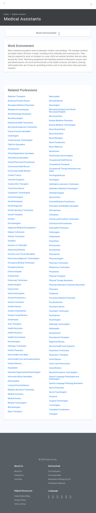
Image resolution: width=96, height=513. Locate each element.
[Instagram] (63, 497)
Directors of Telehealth (17, 245)
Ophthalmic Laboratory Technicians (64, 184)
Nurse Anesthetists (57, 129)
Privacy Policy (20, 500)
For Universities (54, 475)
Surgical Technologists (58, 401)
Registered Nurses (57, 342)
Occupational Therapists (59, 164)
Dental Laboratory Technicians (20, 210)
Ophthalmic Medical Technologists (63, 188)
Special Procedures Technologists (63, 372)
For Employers (54, 471)
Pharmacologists (56, 258)
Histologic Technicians (17, 346)
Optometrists (54, 197)
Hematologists (14, 342)
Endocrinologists (15, 271)
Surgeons (53, 396)
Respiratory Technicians (59, 350)
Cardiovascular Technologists (20, 140)
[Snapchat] (72, 497)
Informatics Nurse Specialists (20, 377)
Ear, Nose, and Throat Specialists (21, 254)
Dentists (11, 219)
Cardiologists (13, 136)
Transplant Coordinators (59, 409)
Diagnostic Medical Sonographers (22, 228)
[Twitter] (59, 497)
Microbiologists (14, 407)
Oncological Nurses (57, 175)
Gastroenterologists (16, 293)
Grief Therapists (14, 324)
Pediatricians (54, 237)
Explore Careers (19, 14)
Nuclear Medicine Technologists (62, 125)
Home (6, 14)
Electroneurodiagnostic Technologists (23, 258)
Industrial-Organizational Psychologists (24, 372)
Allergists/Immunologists (18, 109)
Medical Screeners (15, 394)
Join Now (18, 479)
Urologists (53, 414)
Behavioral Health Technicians (20, 123)
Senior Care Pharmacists (59, 364)
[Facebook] (50, 497)
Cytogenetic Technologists (19, 193)
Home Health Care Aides (18, 355)
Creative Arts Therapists (18, 184)
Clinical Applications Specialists (21, 153)
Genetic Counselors (16, 302)
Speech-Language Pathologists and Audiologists (64, 378)
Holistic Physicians (15, 350)
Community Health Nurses (19, 166)
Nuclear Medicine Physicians (61, 120)
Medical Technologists (17, 403)
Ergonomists (13, 289)
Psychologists (55, 320)
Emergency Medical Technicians (21, 263)
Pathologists (54, 232)
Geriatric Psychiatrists (17, 311)
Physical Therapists (57, 276)
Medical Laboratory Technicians (21, 390)
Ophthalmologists (56, 193)
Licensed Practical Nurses (18, 385)
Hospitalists (13, 368)
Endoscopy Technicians (17, 280)
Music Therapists (15, 411)
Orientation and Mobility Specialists (63, 206)
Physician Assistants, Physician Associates (67, 285)
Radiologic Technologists (59, 324)
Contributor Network (56, 483)
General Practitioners (16, 298)
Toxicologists (54, 405)
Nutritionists (54, 151)
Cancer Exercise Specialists (19, 131)
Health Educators (15, 333)
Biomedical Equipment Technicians (22, 127)
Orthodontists (55, 210)
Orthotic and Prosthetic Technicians (64, 219)
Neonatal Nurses (56, 101)
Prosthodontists (56, 302)
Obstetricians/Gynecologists (61, 156)
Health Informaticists (16, 337)
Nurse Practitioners (57, 142)
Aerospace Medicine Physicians (21, 105)
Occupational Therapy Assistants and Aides (64, 170)
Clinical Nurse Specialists (18, 158)
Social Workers (55, 368)
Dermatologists (14, 223)
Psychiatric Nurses (57, 307)
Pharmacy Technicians (58, 263)
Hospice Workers (15, 363)
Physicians (53, 289)
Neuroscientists (55, 116)
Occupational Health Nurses (60, 160)
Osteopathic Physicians (59, 228)
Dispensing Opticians (16, 250)
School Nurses (55, 359)
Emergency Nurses (16, 267)
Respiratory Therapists (58, 355)
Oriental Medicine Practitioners (62, 202)
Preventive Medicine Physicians (62, 298)
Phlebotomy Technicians (59, 267)
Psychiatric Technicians (59, 311)
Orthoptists (54, 215)
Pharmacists (54, 254)
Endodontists (13, 276)
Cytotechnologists (15, 197)
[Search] (91, 4)
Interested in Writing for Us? (59, 479)
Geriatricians (13, 320)
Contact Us (19, 475)
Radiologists (54, 328)
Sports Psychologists (58, 392)
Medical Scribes (14, 398)
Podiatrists (53, 293)
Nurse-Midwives (56, 147)
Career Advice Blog (22, 496)
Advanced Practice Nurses (19, 101)
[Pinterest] (67, 497)
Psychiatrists (54, 315)
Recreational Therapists (59, 337)
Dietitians (12, 241)
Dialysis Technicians (16, 232)
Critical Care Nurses (16, 188)
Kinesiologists (13, 381)
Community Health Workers (19, 171)
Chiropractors (13, 149)
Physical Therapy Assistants (61, 280)
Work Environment (48, 32)
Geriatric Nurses (14, 306)
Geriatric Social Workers (18, 315)
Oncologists (54, 180)
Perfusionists (54, 245)
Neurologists (54, 105)
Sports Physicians (56, 388)
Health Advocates (15, 328)
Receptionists (55, 333)
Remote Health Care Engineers (62, 346)
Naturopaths (54, 96)
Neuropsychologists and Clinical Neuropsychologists (62, 110)
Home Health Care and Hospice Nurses (24, 359)
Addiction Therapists (16, 96)
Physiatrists (54, 272)
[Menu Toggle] (4, 3)
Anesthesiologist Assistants (19, 114)
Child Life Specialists (16, 144)
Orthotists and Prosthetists (60, 223)
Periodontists (54, 250)
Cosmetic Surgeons (16, 180)
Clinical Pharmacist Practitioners (21, 162)
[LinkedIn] (54, 497)
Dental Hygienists (15, 206)
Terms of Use (19, 504)
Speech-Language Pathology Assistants (66, 383)
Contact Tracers (14, 175)
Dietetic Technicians (16, 236)
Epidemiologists (14, 285)
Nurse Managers (56, 138)
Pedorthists (54, 241)
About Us (18, 471)
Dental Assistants (15, 201)
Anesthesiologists (15, 118)
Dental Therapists (15, 215)
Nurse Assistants (56, 134)
